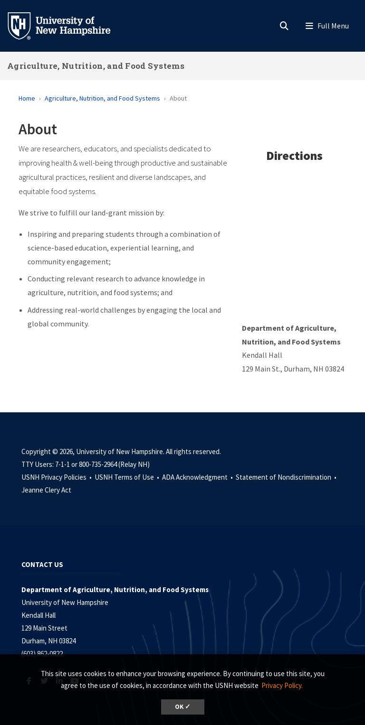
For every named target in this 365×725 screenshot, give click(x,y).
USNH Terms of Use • (128, 477)
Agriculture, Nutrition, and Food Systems (95, 65)
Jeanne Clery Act (46, 489)
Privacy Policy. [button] (282, 685)
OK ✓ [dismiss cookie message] (183, 707)
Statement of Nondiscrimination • (287, 477)
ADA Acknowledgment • (198, 477)
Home (27, 98)
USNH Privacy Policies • (57, 477)
